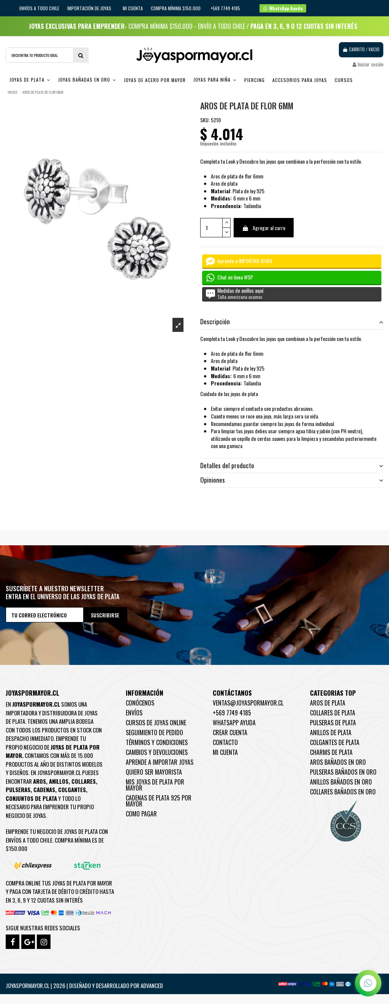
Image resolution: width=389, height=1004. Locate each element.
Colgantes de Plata (334, 742)
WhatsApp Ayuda (234, 722)
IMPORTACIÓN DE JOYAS (89, 8)
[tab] (291, 322)
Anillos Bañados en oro (341, 781)
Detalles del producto (291, 465)
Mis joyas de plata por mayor (155, 784)
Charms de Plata (331, 752)
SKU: (205, 120)
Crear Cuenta (230, 732)
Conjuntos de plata (31, 798)
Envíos (134, 712)
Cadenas (44, 789)
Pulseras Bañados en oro (343, 772)
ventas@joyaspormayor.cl (248, 702)
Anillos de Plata (330, 732)
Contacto (225, 742)
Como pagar (141, 813)
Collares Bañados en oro (343, 791)
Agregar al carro (263, 228)
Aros (39, 781)
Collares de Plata (332, 712)
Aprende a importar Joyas (159, 762)
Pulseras (18, 789)
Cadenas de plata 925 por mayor (158, 800)
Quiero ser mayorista (154, 772)
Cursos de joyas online (156, 722)
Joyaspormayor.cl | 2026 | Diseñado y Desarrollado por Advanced (84, 985)
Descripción (291, 321)
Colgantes (72, 789)
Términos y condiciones (157, 742)
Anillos (58, 781)
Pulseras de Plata (333, 722)
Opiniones (291, 480)
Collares (83, 781)
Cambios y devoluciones (157, 752)
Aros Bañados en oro (338, 762)
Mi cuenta (133, 8)
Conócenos (140, 702)
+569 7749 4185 (232, 712)
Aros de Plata (327, 702)
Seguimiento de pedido (154, 732)
